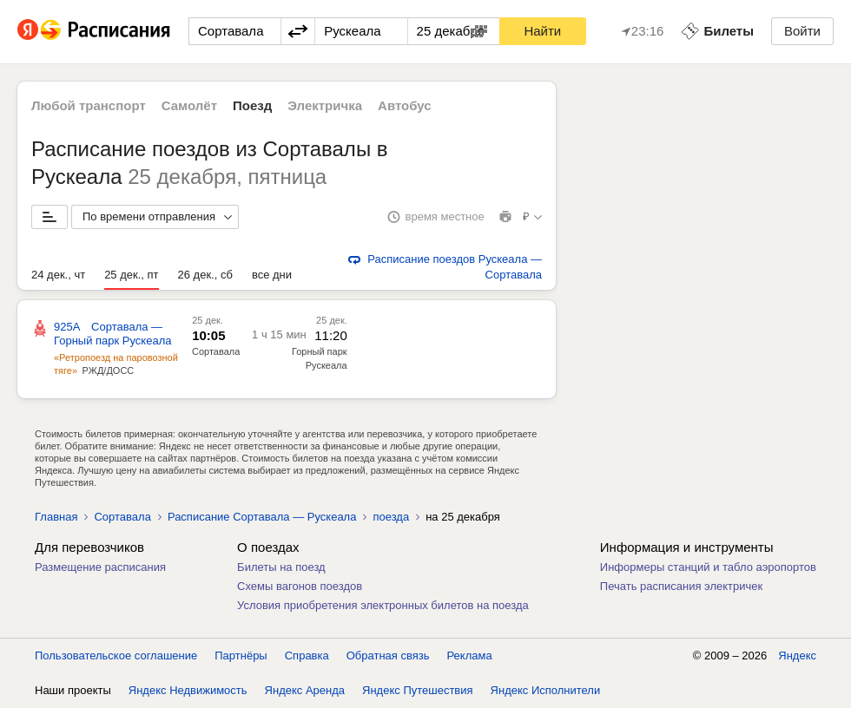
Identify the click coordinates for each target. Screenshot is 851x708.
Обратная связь (388, 655)
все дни (272, 274)
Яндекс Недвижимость (188, 690)
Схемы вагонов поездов (299, 586)
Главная (56, 516)
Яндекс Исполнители (546, 690)
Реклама (469, 655)
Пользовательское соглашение (116, 655)
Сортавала (216, 351)
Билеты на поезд (281, 567)
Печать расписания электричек (681, 586)
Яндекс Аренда (305, 690)
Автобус (405, 105)
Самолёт (189, 105)
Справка (307, 655)
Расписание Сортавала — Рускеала (262, 516)
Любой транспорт (88, 105)
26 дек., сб (205, 274)
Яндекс (797, 655)
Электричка (324, 105)
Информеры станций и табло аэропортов (708, 567)
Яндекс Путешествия (417, 690)
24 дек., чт (58, 274)
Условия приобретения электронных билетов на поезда (383, 605)
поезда (391, 516)
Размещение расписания (100, 567)
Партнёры (240, 655)
